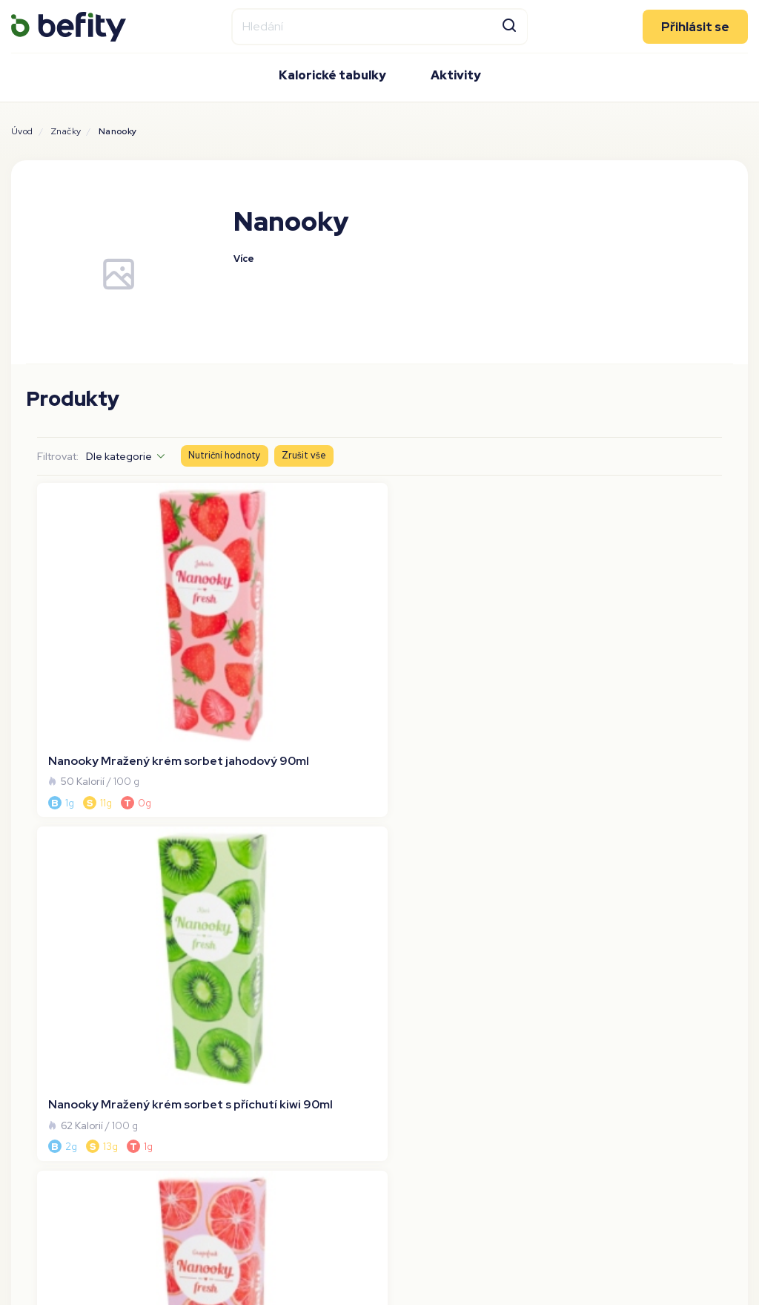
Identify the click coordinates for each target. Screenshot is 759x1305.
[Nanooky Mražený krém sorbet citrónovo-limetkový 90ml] (640, 594)
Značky (65, 131)
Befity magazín (235, 1028)
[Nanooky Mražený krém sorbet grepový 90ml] (466, 594)
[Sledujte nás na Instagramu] (694, 963)
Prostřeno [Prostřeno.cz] (222, 1005)
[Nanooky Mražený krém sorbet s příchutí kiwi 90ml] (292, 594)
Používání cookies (58, 1028)
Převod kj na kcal (55, 1096)
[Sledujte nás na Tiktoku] (733, 963)
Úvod (22, 131)
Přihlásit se (695, 26)
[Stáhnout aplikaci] (420, 1005)
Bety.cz (215, 982)
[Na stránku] (700, 738)
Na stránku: (638, 738)
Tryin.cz (216, 959)
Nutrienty (36, 1073)
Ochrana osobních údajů (75, 1005)
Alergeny (35, 1051)
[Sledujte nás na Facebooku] (654, 963)
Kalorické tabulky (332, 74)
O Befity (33, 959)
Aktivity (456, 74)
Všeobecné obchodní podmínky (96, 982)
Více (243, 259)
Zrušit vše (304, 455)
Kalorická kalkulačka (63, 1119)
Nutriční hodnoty (225, 455)
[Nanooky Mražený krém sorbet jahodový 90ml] (119, 594)
